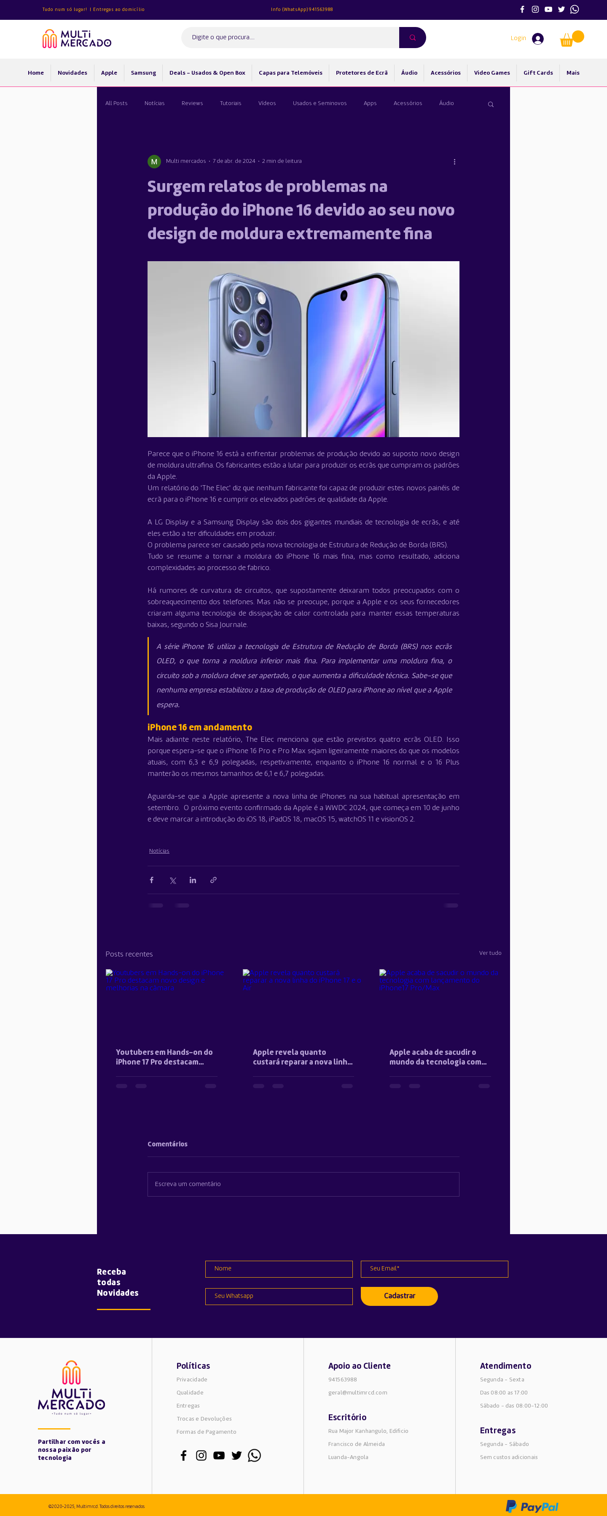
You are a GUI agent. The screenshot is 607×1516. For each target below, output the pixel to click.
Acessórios (408, 103)
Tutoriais (231, 103)
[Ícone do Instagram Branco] (535, 9)
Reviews (192, 103)
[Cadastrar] (399, 1296)
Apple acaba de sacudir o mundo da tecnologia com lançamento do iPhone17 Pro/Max (435, 1058)
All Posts (116, 103)
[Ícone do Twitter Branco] (561, 9)
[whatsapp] (574, 9)
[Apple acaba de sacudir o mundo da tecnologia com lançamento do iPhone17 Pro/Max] (440, 1003)
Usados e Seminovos (320, 103)
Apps (370, 103)
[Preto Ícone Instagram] (201, 1455)
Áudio (446, 103)
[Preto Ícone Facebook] (184, 1455)
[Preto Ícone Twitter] (237, 1455)
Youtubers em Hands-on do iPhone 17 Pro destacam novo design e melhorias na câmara (164, 1058)
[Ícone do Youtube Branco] (548, 9)
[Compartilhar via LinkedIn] (193, 880)
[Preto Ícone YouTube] (219, 1455)
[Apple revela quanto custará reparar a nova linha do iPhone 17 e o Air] (304, 1003)
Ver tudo (490, 953)
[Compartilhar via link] (213, 880)
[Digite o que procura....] (286, 37)
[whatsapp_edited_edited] (254, 1455)
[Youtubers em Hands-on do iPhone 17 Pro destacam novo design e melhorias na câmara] (167, 1003)
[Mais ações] (454, 162)
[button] (572, 38)
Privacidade (192, 1380)
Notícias (155, 103)
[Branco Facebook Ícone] (522, 9)
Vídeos (267, 103)
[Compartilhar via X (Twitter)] (172, 880)
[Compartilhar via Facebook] (152, 880)
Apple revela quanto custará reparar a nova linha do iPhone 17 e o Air (302, 1058)
